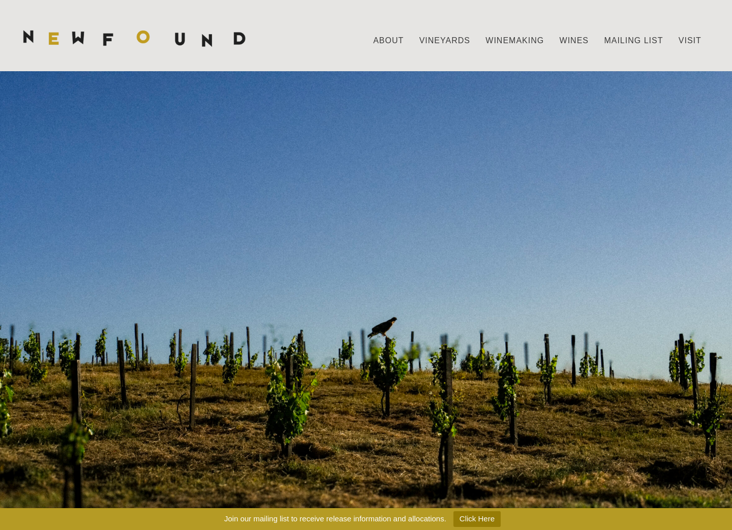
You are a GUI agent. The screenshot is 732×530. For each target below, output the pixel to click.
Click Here (477, 518)
